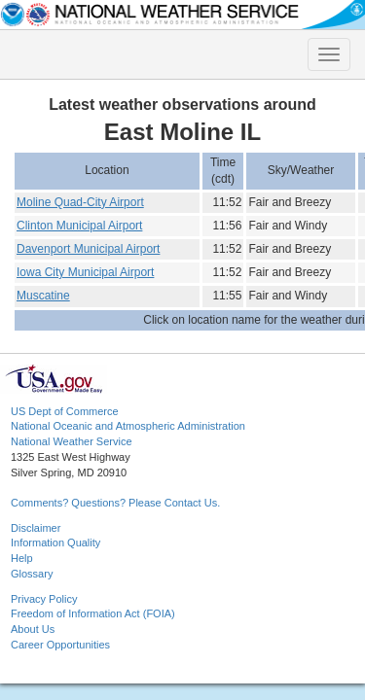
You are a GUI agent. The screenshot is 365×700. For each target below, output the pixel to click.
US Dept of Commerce (65, 411)
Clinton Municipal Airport (79, 225)
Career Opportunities (60, 644)
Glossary (32, 573)
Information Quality (55, 542)
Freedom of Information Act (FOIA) (93, 613)
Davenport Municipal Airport (88, 249)
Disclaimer (35, 528)
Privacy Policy (44, 599)
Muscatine (43, 295)
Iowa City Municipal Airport (85, 272)
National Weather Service (71, 441)
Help (22, 558)
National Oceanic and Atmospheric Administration (128, 426)
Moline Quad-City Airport (80, 202)
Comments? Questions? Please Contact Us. (115, 502)
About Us (33, 629)
